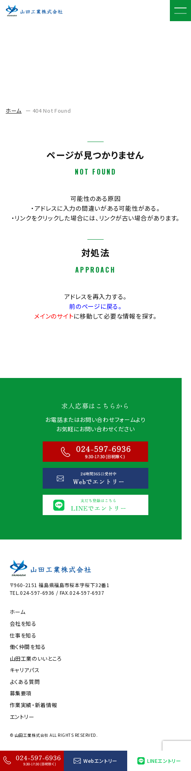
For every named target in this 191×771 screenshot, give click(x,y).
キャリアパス (25, 670)
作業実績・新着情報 (33, 705)
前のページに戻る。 (95, 306)
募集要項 (21, 693)
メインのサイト (54, 316)
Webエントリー (95, 760)
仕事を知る (23, 635)
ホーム (14, 110)
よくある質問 (25, 682)
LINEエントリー (159, 760)
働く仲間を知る (28, 647)
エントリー (22, 717)
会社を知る (23, 623)
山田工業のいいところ (36, 658)
